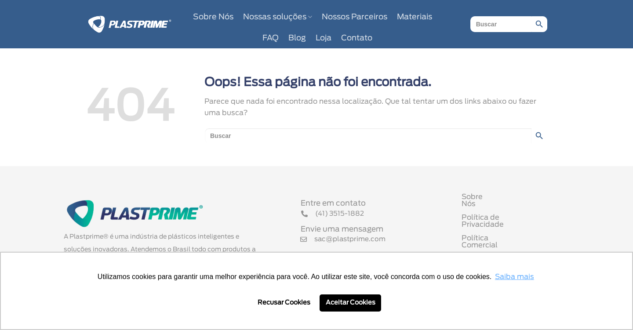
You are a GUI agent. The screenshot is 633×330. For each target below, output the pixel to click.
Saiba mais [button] (514, 276)
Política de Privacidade (502, 218)
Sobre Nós (213, 17)
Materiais (414, 17)
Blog (297, 38)
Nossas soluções (277, 17)
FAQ (270, 38)
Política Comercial (494, 232)
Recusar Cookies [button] (284, 302)
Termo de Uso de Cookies (507, 245)
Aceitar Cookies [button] (350, 302)
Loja (323, 38)
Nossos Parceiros (354, 17)
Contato (356, 38)
